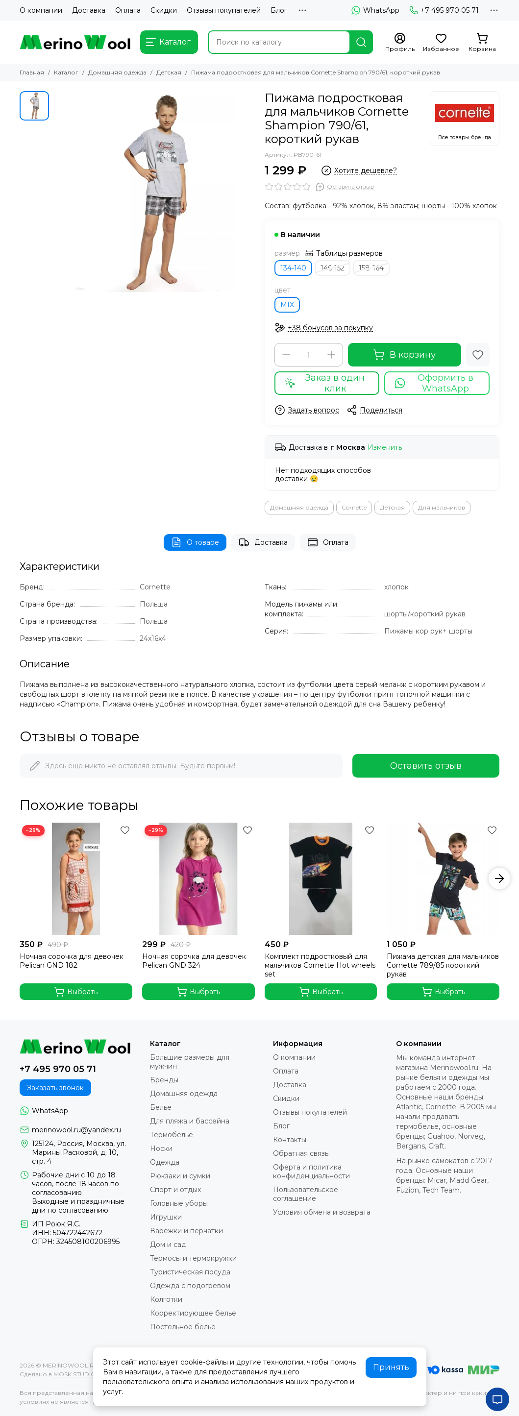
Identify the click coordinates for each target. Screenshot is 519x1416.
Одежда (164, 1162)
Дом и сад (168, 1244)
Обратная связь (300, 1153)
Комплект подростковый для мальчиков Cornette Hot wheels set (320, 965)
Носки (161, 1148)
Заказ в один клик (324, 383)
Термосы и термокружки (193, 1258)
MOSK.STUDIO (74, 1374)
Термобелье (171, 1134)
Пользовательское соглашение (305, 1194)
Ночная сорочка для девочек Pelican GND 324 (194, 961)
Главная (32, 72)
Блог (279, 10)
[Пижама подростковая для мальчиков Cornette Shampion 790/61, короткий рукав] (154, 191)
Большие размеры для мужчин (189, 1062)
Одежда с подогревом (190, 1285)
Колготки (166, 1299)
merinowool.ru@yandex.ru (76, 1129)
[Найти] (361, 42)
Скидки (163, 10)
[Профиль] (400, 42)
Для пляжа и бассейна (189, 1121)
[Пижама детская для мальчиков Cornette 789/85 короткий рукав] (443, 879)
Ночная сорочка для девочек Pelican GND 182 (72, 961)
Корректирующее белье (193, 1313)
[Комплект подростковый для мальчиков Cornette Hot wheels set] (321, 879)
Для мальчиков (441, 507)
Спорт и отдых (175, 1189)
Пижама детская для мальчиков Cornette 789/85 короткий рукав (443, 965)
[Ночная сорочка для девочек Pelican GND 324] (198, 879)
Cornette (354, 507)
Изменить (385, 447)
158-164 (371, 268)
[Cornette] (464, 119)
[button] (499, 878)
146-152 (333, 268)
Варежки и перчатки (186, 1230)
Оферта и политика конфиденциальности (311, 1171)
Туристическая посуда (190, 1272)
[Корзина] (482, 42)
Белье (161, 1107)
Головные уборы (179, 1203)
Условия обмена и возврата (322, 1212)
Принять (391, 1367)
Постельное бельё (183, 1326)
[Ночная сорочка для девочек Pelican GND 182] (76, 879)
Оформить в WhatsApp (433, 383)
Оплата (128, 10)
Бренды (164, 1079)
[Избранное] (441, 42)
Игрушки (166, 1217)
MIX (287, 304)
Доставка (88, 10)
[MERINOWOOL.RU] (75, 42)
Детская (168, 72)
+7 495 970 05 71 (444, 10)
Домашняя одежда (117, 72)
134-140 (293, 268)
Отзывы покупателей (224, 10)
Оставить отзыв (426, 765)
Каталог (66, 72)
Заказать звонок (55, 1087)
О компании (41, 10)
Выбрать (76, 991)
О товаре (195, 542)
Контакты (289, 1139)
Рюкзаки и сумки (180, 1176)
